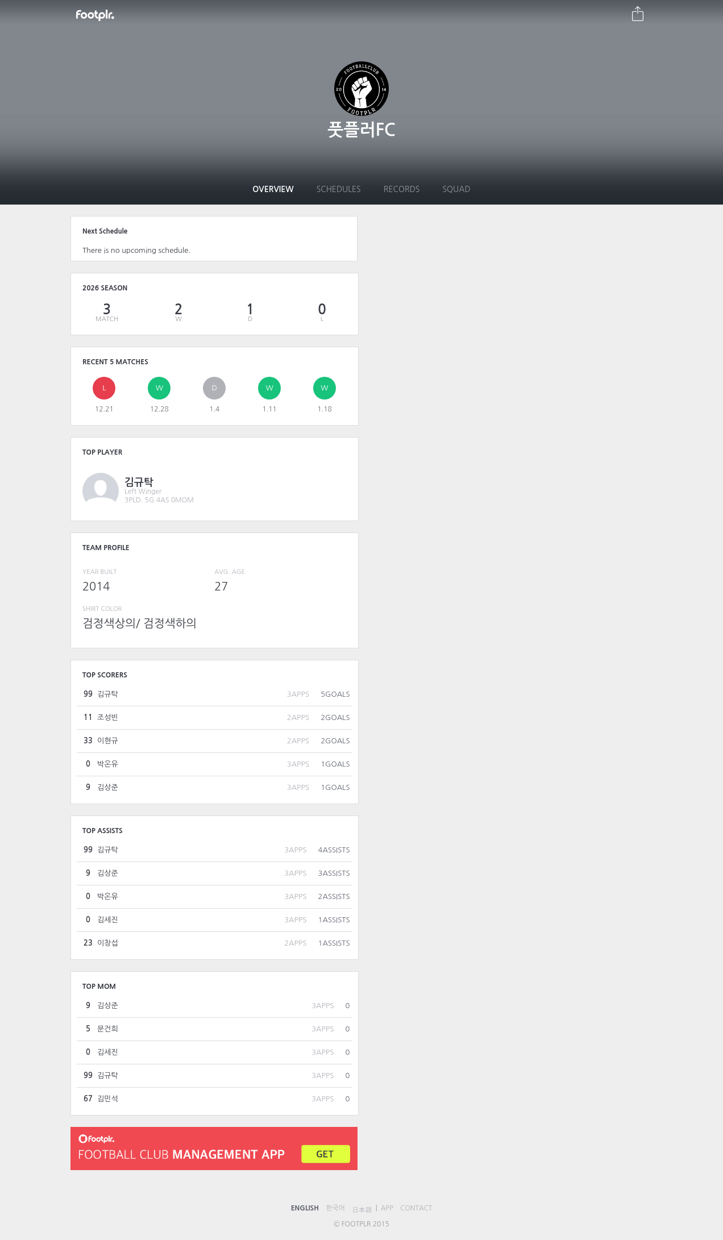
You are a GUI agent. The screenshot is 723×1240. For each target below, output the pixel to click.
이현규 (107, 740)
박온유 (107, 764)
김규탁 (138, 482)
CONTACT (416, 1208)
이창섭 (107, 943)
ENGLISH (305, 1208)
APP (387, 1208)
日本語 (362, 1209)
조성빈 (107, 717)
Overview (272, 189)
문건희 (107, 1029)
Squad (456, 189)
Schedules (339, 189)
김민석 (107, 1098)
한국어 (335, 1208)
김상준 (107, 787)
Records (402, 189)
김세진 (107, 919)
